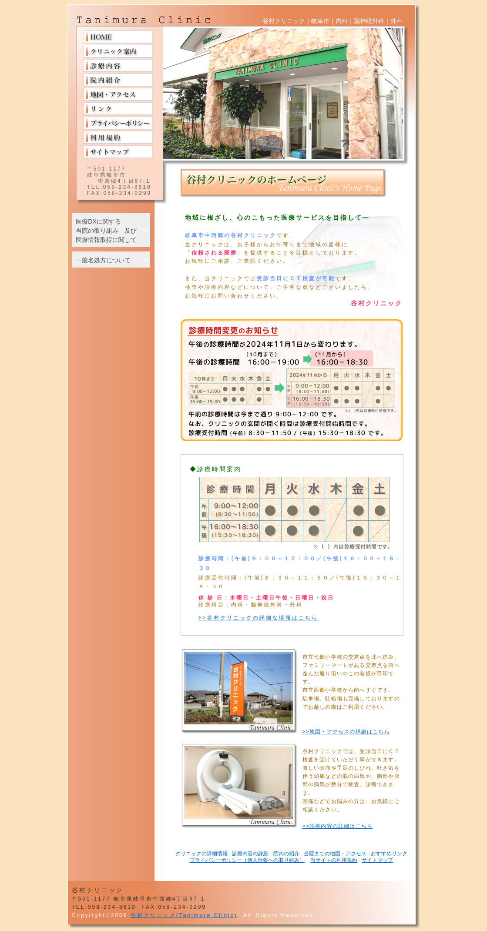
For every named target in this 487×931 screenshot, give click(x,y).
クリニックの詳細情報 (201, 854)
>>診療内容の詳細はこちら (337, 826)
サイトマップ (377, 860)
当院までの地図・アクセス (335, 854)
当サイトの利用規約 (333, 860)
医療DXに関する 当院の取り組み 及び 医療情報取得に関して (106, 230)
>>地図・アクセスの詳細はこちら (346, 732)
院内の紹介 (286, 854)
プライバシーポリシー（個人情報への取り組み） (247, 860)
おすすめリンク (389, 854)
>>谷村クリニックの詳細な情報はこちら (258, 618)
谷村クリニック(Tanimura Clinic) (184, 915)
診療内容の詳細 (250, 854)
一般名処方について (103, 260)
